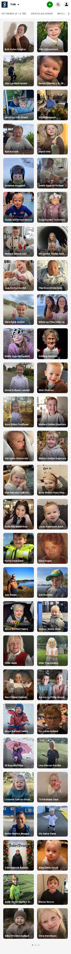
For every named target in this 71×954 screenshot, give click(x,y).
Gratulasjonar (42, 13)
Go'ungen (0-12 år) (14, 13)
